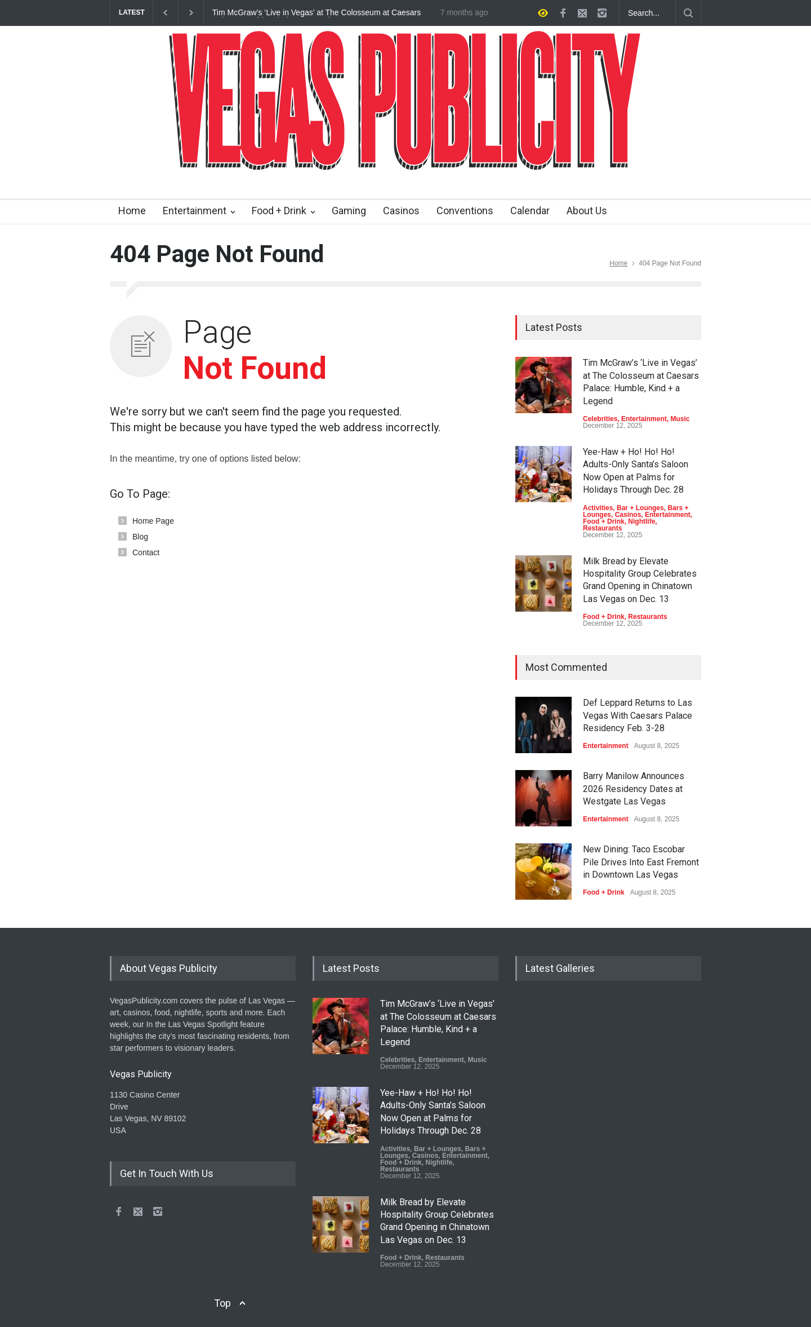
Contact (145, 552)
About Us (587, 210)
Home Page (153, 520)
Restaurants (602, 528)
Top (222, 1303)
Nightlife (641, 521)
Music (679, 419)
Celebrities (600, 419)
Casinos (401, 210)
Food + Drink (279, 210)
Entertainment (194, 210)
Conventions (464, 210)
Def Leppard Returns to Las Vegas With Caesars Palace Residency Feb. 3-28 (637, 715)
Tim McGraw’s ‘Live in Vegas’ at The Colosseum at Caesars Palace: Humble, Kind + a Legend (316, 12)
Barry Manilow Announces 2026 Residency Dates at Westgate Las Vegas (633, 789)
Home (132, 210)
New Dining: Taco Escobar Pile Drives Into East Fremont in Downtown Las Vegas (641, 862)
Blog (140, 536)
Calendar (530, 210)
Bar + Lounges (640, 508)
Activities (598, 508)
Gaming (349, 210)
